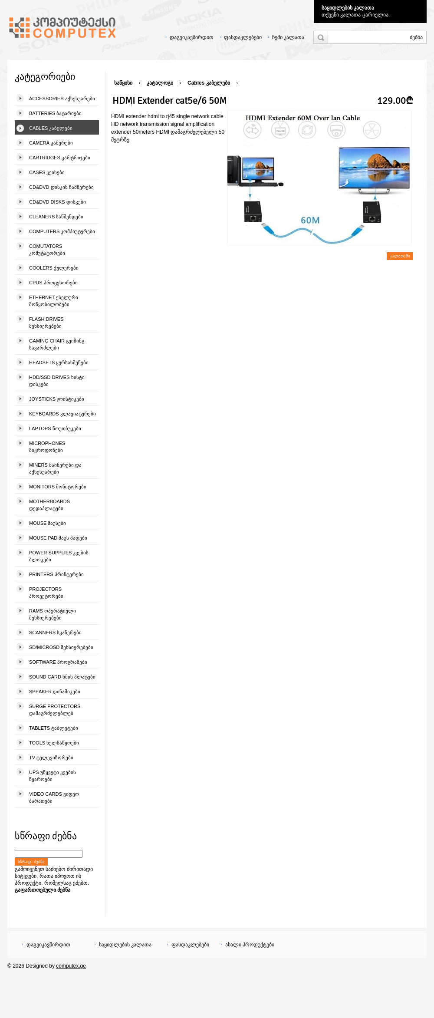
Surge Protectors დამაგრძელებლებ (54, 710)
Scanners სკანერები (55, 632)
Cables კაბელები (50, 128)
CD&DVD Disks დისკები (57, 201)
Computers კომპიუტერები (62, 231)
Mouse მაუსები (47, 523)
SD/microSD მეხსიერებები (61, 647)
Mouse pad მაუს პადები (58, 537)
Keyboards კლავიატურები (62, 413)
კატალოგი (160, 83)
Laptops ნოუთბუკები (55, 428)
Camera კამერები (51, 142)
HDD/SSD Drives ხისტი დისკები (57, 381)
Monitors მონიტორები (57, 486)
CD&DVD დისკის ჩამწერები (61, 187)
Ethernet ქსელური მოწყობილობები (53, 301)
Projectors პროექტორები (46, 592)
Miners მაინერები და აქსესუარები (55, 468)
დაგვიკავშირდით (192, 37)
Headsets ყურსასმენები (59, 362)
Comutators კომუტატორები (47, 250)
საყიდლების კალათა (348, 8)
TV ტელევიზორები (51, 757)
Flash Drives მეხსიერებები (46, 322)
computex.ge (71, 966)
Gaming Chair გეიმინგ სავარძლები (56, 344)
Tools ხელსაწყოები (54, 742)
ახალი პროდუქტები (249, 945)
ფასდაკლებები (243, 37)
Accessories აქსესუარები (62, 98)
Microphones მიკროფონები (47, 447)
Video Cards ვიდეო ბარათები (54, 797)
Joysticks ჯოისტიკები (56, 399)
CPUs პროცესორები (53, 282)
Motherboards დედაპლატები (49, 505)
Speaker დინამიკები (54, 691)
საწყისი (123, 83)
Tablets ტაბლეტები (53, 728)
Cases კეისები (47, 172)
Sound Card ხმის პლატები (62, 676)
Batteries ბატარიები (55, 113)
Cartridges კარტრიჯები (59, 157)
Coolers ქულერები (54, 267)
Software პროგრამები (58, 662)
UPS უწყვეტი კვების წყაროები (52, 776)
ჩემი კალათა (288, 37)
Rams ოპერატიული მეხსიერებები (52, 614)
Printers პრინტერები (56, 574)
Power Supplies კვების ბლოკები (59, 556)
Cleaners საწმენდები (56, 216)
